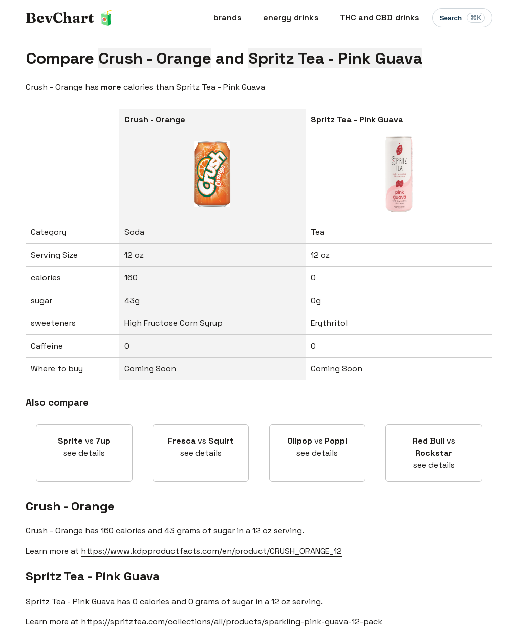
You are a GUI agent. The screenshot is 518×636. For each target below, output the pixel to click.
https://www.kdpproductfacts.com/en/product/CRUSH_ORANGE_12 (211, 551)
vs (84, 447)
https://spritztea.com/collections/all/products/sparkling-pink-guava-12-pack (231, 621)
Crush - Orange (70, 506)
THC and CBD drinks (380, 17)
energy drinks (291, 17)
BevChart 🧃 (70, 17)
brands (227, 17)
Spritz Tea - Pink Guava (93, 576)
